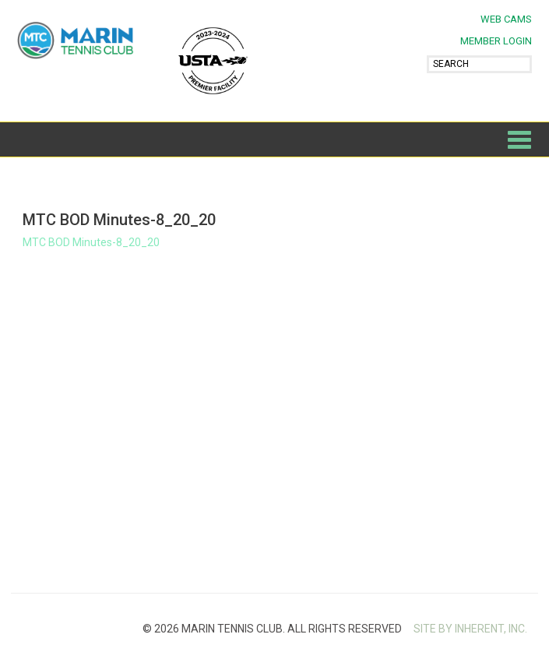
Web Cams (506, 19)
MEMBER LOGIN (496, 41)
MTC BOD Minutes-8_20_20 (91, 242)
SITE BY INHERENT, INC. (470, 628)
